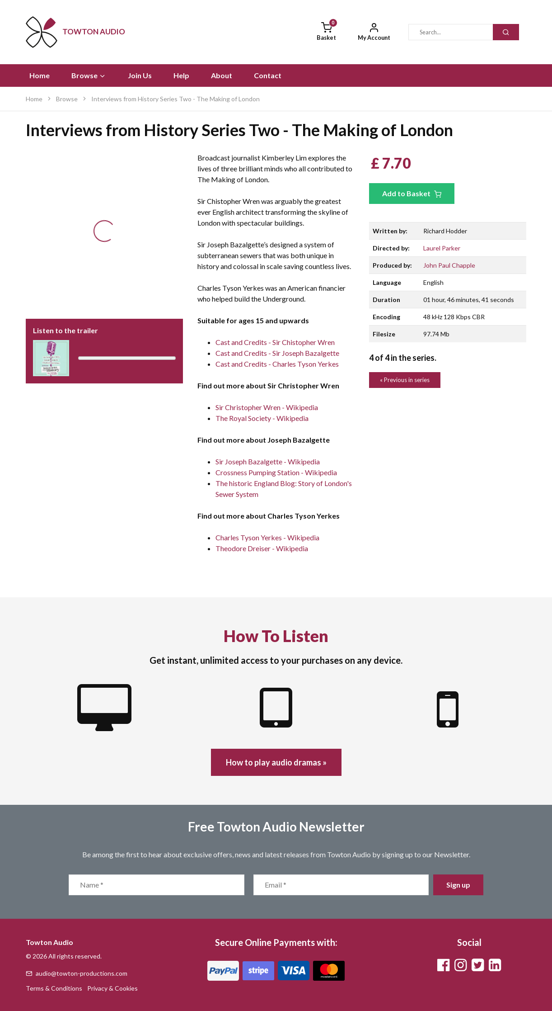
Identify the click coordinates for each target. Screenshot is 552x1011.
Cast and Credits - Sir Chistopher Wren (275, 342)
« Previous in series (405, 379)
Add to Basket (411, 193)
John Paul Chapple (449, 265)
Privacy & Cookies (112, 988)
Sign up (458, 884)
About (221, 75)
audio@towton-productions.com (76, 973)
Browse (88, 75)
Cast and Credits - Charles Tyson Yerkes (277, 363)
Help (181, 75)
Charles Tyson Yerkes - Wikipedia (267, 537)
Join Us (140, 75)
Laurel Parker (441, 248)
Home (39, 75)
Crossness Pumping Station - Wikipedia (276, 472)
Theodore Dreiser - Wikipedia (261, 548)
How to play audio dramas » (276, 762)
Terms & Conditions (54, 988)
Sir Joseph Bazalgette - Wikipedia (267, 461)
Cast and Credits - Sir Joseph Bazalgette (277, 353)
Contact (267, 75)
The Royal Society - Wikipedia (262, 418)
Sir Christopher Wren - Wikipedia (266, 407)
